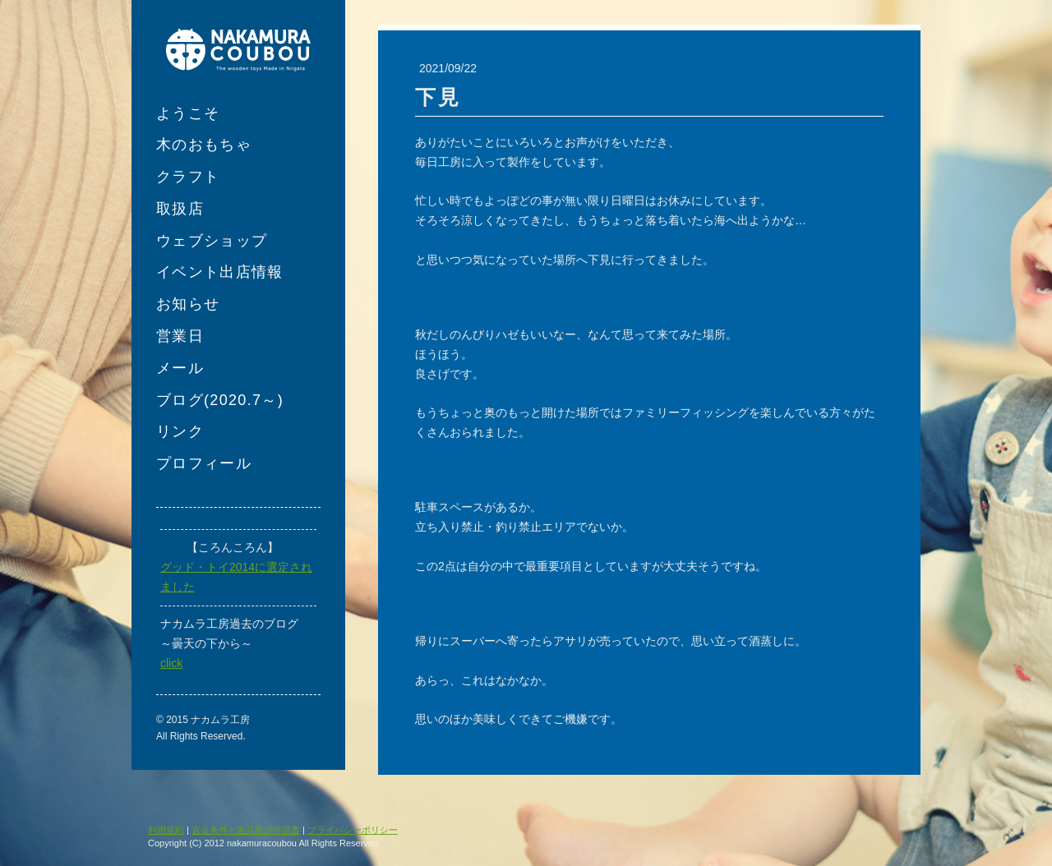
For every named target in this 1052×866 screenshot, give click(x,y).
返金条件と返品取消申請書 (245, 830)
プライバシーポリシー (352, 830)
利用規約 (166, 830)
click (171, 663)
